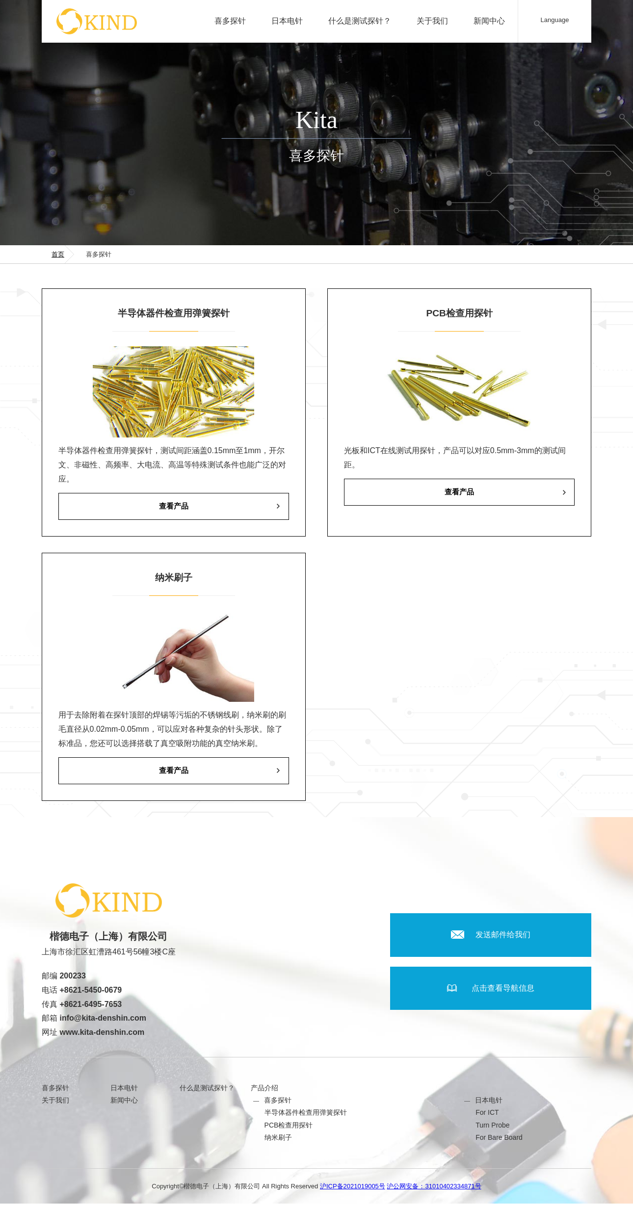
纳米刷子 (278, 1141)
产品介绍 (264, 1091)
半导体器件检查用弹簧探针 (305, 1116)
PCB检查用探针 (288, 1128)
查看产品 (173, 507)
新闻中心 (489, 21)
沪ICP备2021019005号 (352, 1189)
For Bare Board (499, 1141)
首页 (58, 254)
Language (555, 20)
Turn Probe (492, 1128)
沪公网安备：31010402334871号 (434, 1189)
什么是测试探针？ (359, 21)
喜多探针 (230, 21)
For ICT (487, 1116)
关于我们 (432, 21)
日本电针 (287, 21)
